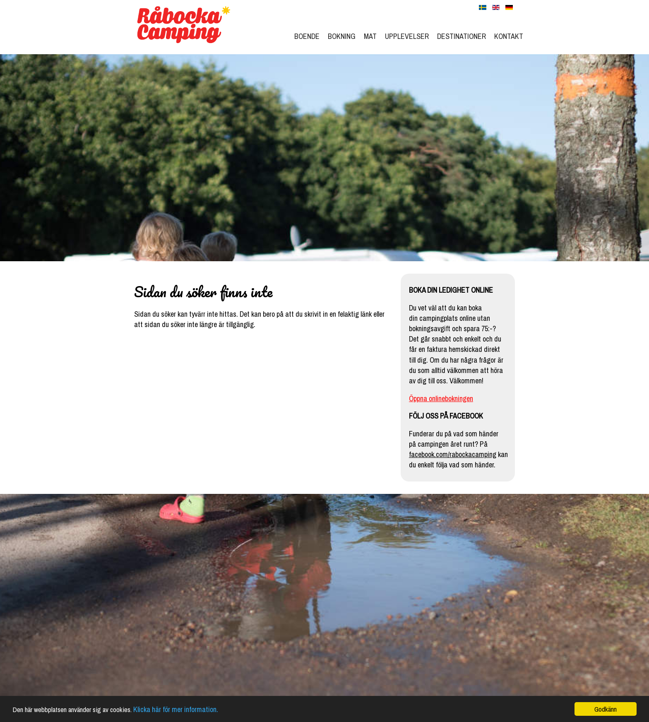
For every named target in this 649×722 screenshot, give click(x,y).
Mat (370, 36)
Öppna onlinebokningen (441, 398)
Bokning (342, 36)
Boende (307, 36)
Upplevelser (407, 36)
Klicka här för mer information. (175, 710)
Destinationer (461, 36)
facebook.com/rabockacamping (452, 454)
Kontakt (508, 36)
